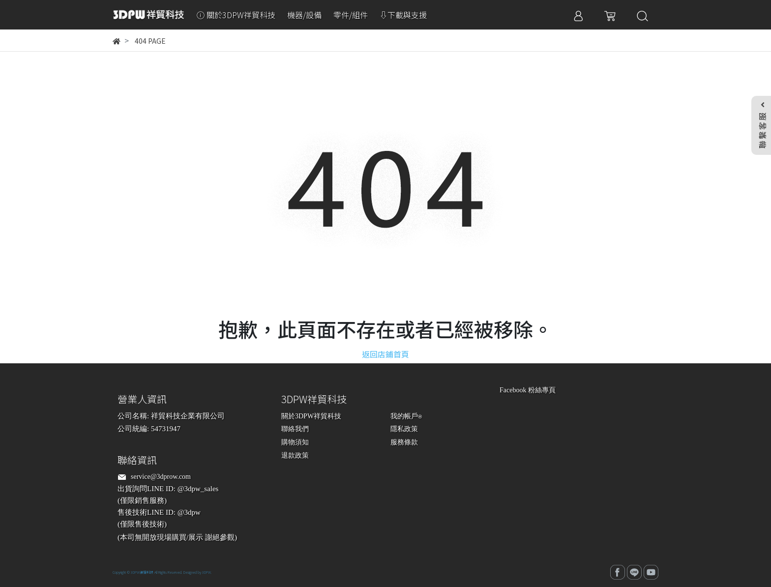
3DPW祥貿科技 (142, 572)
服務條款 (404, 442)
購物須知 (295, 442)
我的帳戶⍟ (406, 416)
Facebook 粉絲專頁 (528, 390)
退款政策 (295, 455)
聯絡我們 (295, 429)
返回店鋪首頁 (385, 354)
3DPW (206, 572)
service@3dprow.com (161, 476)
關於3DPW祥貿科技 (311, 416)
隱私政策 (404, 429)
